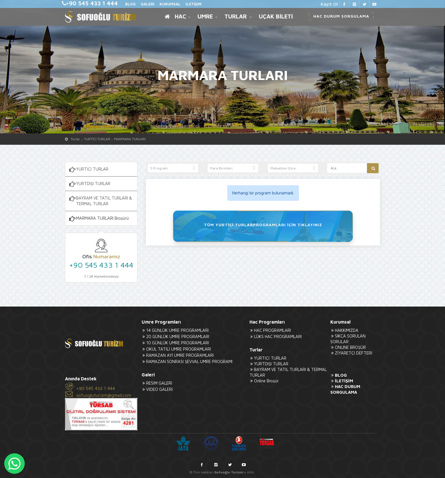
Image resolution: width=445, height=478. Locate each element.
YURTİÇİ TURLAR (97, 139)
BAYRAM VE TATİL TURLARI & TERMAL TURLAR (100, 200)
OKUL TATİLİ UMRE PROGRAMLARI (176, 349)
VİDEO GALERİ (157, 389)
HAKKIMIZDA (344, 330)
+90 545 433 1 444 (101, 265)
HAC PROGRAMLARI (270, 330)
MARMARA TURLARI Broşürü (98, 218)
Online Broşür (264, 380)
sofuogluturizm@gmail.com (103, 395)
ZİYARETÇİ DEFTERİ (351, 353)
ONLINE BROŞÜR (348, 347)
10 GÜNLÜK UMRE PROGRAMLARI (175, 342)
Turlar (75, 139)
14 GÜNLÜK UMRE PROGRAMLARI (175, 330)
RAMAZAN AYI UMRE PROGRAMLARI (178, 355)
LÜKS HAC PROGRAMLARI (275, 336)
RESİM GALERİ (157, 383)
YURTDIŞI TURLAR (89, 184)
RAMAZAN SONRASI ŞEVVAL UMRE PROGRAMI (187, 361)
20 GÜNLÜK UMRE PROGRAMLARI (175, 336)
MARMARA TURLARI (130, 139)
